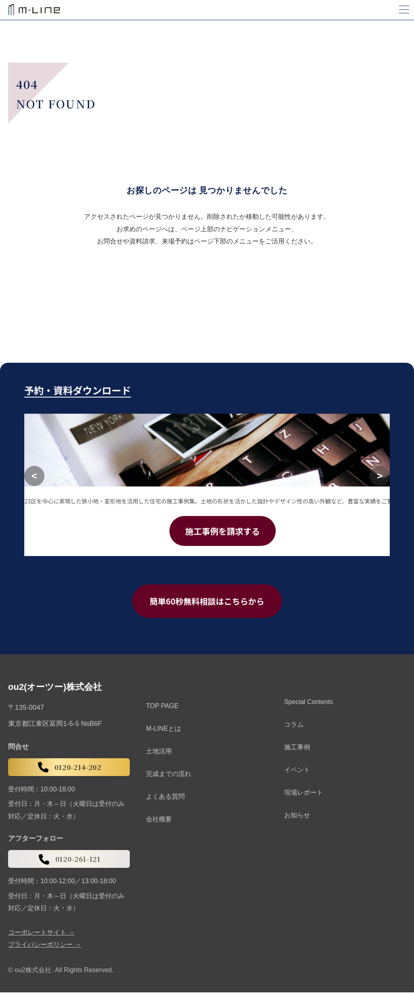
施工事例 (297, 748)
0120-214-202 (69, 768)
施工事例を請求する (222, 531)
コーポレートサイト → (41, 934)
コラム (294, 726)
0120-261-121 (69, 860)
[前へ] (34, 476)
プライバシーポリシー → (44, 946)
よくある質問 (165, 798)
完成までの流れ (168, 775)
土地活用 (159, 752)
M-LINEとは (163, 730)
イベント (297, 771)
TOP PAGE (162, 707)
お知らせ (297, 816)
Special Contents (308, 703)
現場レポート (303, 794)
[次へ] (380, 476)
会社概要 (159, 820)
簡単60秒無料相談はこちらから (207, 602)
